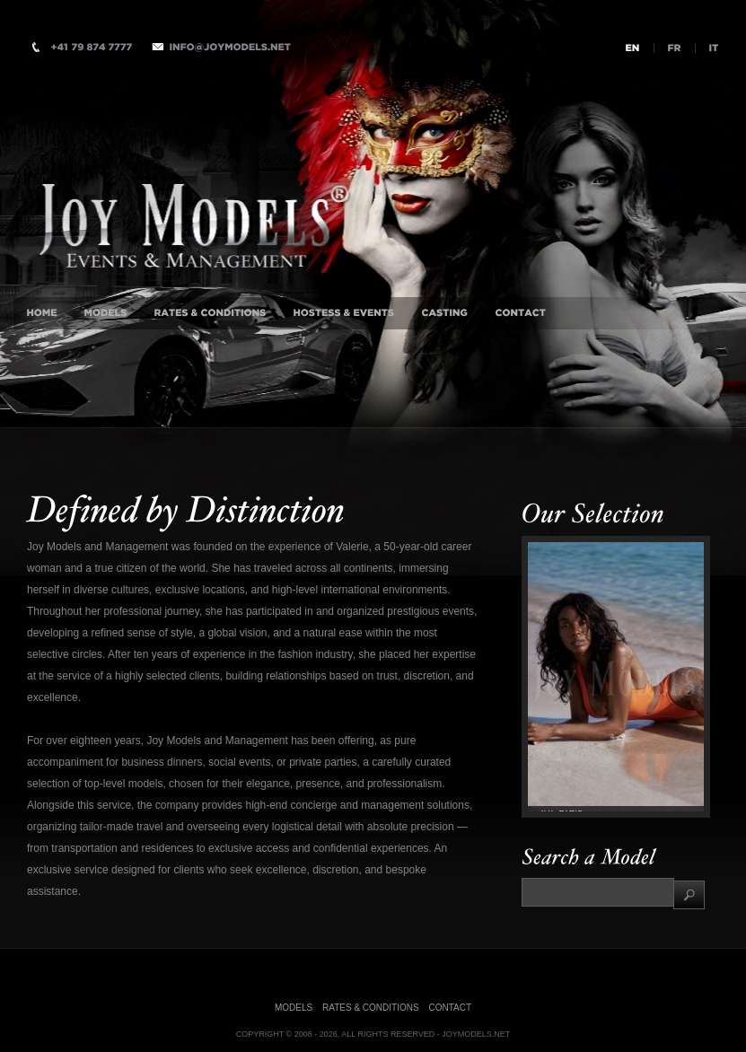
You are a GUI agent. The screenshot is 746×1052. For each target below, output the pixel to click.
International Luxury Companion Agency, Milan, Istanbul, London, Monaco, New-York (256, 202)
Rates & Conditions (370, 1008)
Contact (449, 1008)
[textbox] (598, 892)
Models (293, 1008)
